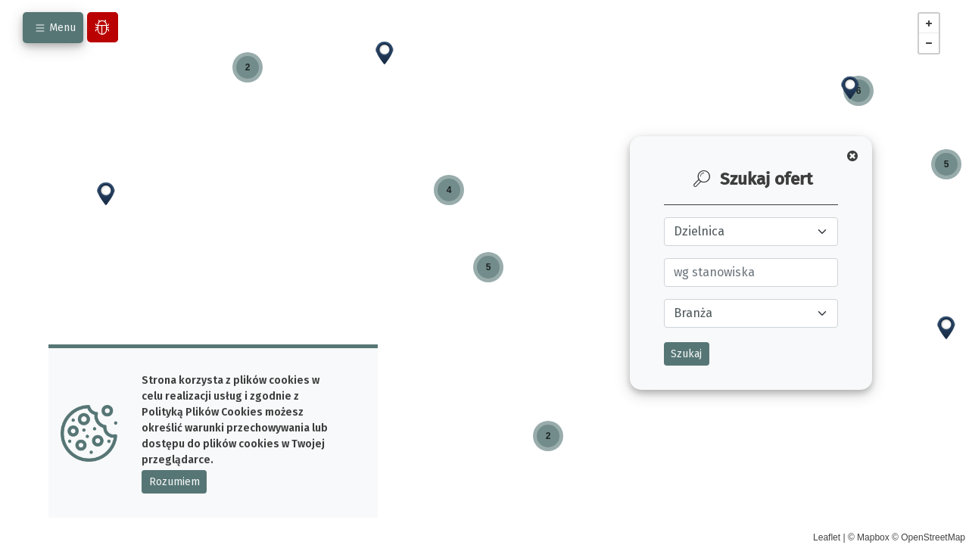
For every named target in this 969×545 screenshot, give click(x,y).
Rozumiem (174, 481)
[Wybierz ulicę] (751, 231)
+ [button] (929, 23)
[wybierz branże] (751, 313)
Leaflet (826, 537)
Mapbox (873, 537)
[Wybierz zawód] (751, 272)
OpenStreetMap (933, 537)
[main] (484, 272)
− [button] (929, 43)
